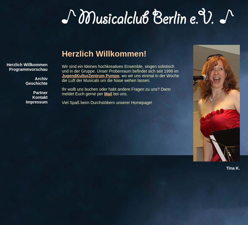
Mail (108, 94)
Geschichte (36, 83)
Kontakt (39, 97)
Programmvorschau (28, 69)
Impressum (37, 102)
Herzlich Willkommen (27, 64)
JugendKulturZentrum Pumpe (90, 75)
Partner (40, 92)
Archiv (41, 78)
